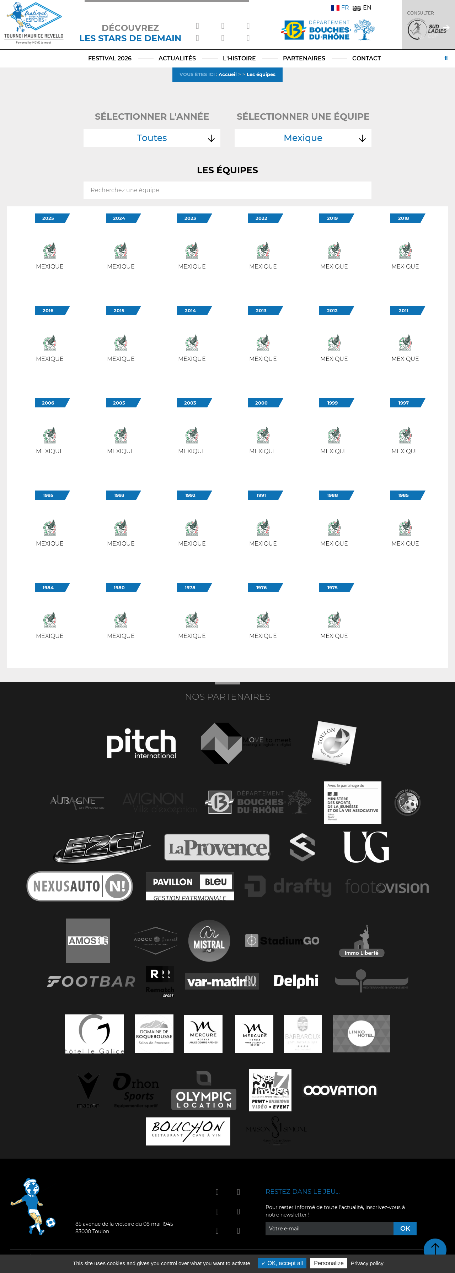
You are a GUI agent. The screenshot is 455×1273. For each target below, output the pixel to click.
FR (340, 7)
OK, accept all (282, 1263)
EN (362, 7)
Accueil (228, 74)
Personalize (329, 1263)
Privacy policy (367, 1263)
